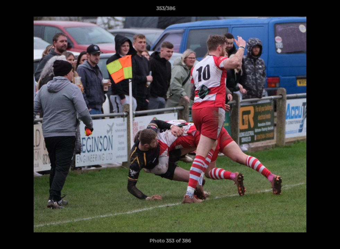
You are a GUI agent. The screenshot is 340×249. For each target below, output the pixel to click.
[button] (311, 10)
